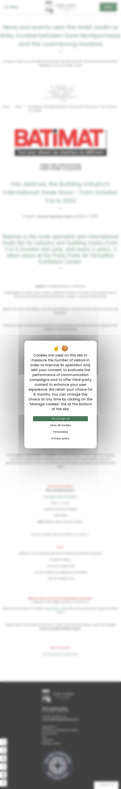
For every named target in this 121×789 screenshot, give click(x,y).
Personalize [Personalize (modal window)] (60, 432)
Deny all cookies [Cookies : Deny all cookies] (60, 425)
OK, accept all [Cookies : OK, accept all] (60, 418)
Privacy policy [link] (60, 438)
